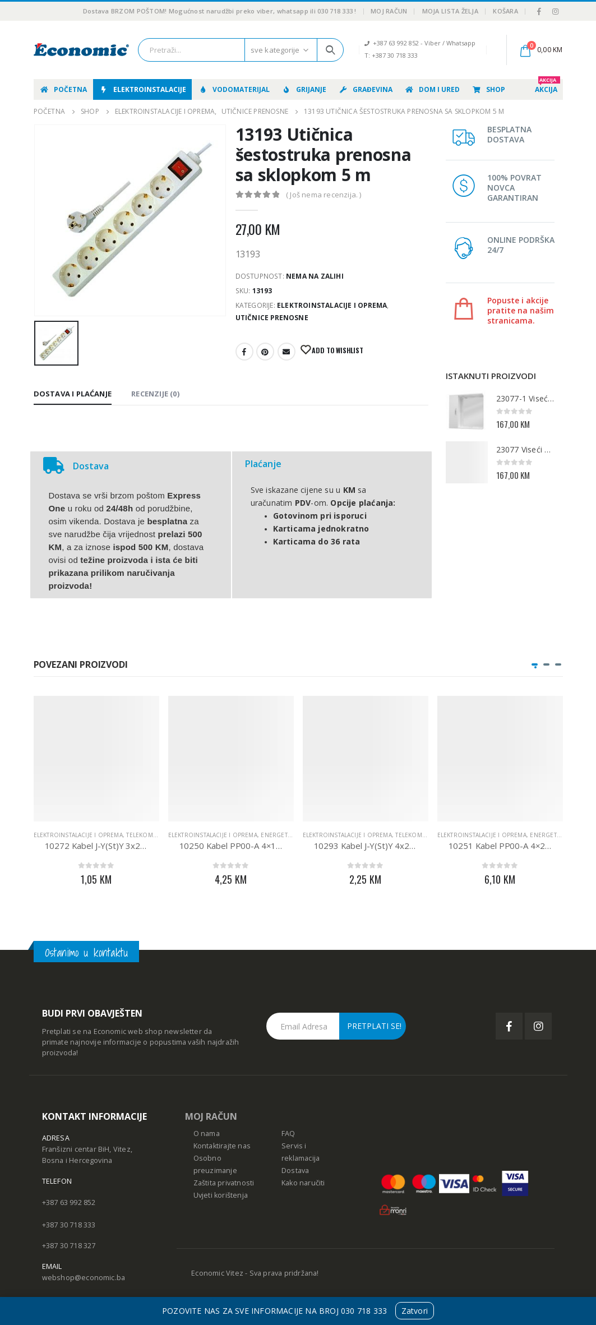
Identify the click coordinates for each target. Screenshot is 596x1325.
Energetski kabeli (288, 835)
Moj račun (389, 11)
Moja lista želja (450, 11)
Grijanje (303, 89)
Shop (488, 89)
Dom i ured (432, 89)
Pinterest (265, 352)
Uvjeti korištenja (220, 1195)
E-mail (286, 352)
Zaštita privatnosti (224, 1183)
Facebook (244, 352)
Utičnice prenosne (271, 317)
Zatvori (414, 1310)
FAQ (288, 1133)
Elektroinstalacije (142, 89)
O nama (206, 1133)
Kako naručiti (303, 1183)
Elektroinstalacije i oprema (332, 305)
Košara (505, 11)
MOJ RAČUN (211, 1116)
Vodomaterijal (234, 89)
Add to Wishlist (337, 350)
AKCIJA (547, 86)
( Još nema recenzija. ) (324, 195)
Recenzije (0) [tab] (155, 394)
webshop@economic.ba (84, 1277)
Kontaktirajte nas (222, 1146)
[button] (534, 664)
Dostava (295, 1170)
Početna (63, 89)
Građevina (365, 89)
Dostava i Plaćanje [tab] (73, 394)
